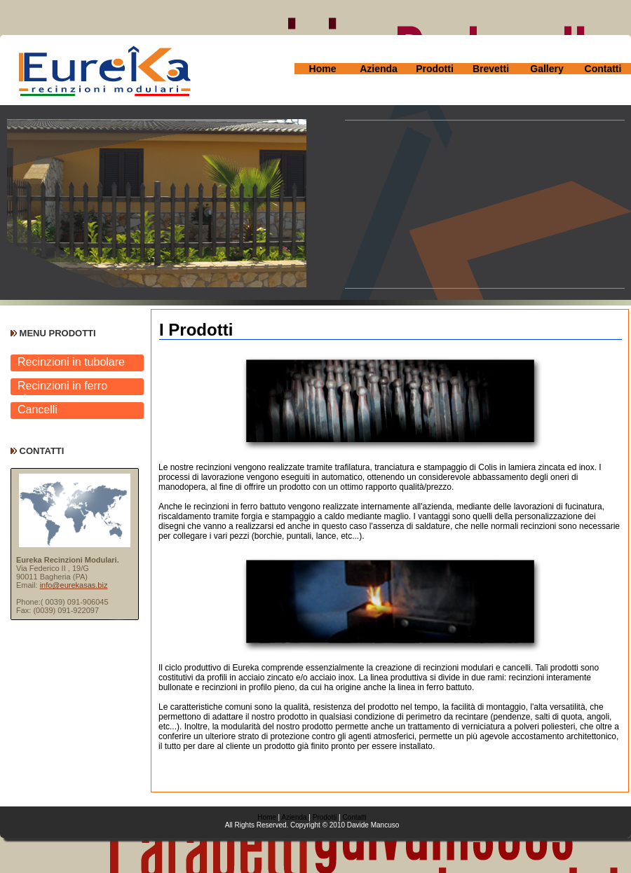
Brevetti (491, 68)
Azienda (379, 68)
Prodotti (435, 68)
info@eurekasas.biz (74, 585)
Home (323, 68)
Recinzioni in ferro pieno (62, 387)
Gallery (546, 68)
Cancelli (37, 409)
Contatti (603, 68)
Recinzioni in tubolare (71, 362)
